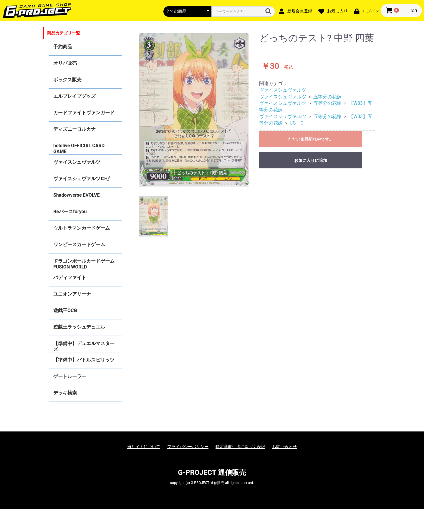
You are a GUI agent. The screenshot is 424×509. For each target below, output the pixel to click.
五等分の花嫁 (327, 97)
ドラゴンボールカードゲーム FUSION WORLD (84, 264)
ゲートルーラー (69, 376)
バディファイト (69, 277)
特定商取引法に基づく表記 (240, 446)
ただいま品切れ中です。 (310, 139)
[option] (194, 110)
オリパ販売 (65, 63)
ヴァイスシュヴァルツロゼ (81, 178)
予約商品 (62, 46)
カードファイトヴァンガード (84, 112)
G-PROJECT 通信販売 (212, 472)
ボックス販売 (67, 79)
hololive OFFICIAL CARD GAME (79, 148)
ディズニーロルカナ (74, 129)
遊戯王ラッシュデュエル (79, 327)
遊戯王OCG (65, 310)
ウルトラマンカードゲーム (81, 228)
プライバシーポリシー (187, 446)
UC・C (297, 123)
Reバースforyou (70, 211)
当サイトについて (143, 446)
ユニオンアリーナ (72, 294)
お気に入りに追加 (310, 160)
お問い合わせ (284, 446)
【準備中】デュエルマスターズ (84, 346)
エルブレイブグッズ (74, 96)
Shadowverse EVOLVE (76, 195)
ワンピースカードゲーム (79, 244)
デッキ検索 (65, 393)
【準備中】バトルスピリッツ (84, 360)
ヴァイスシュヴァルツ (76, 162)
